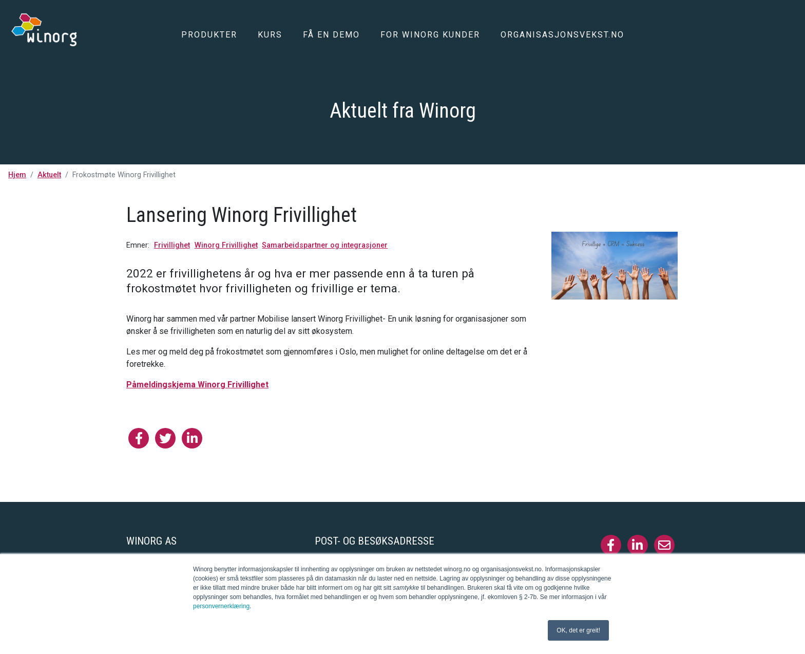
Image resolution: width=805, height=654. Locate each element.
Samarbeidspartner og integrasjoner (325, 245)
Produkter (209, 35)
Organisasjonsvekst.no (562, 35)
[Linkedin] (192, 438)
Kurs (270, 35)
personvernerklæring (221, 606)
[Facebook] (138, 438)
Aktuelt (49, 175)
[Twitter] (165, 438)
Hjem (17, 175)
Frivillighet (172, 245)
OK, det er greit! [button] (578, 630)
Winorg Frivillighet (226, 245)
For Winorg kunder (430, 35)
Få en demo (331, 35)
